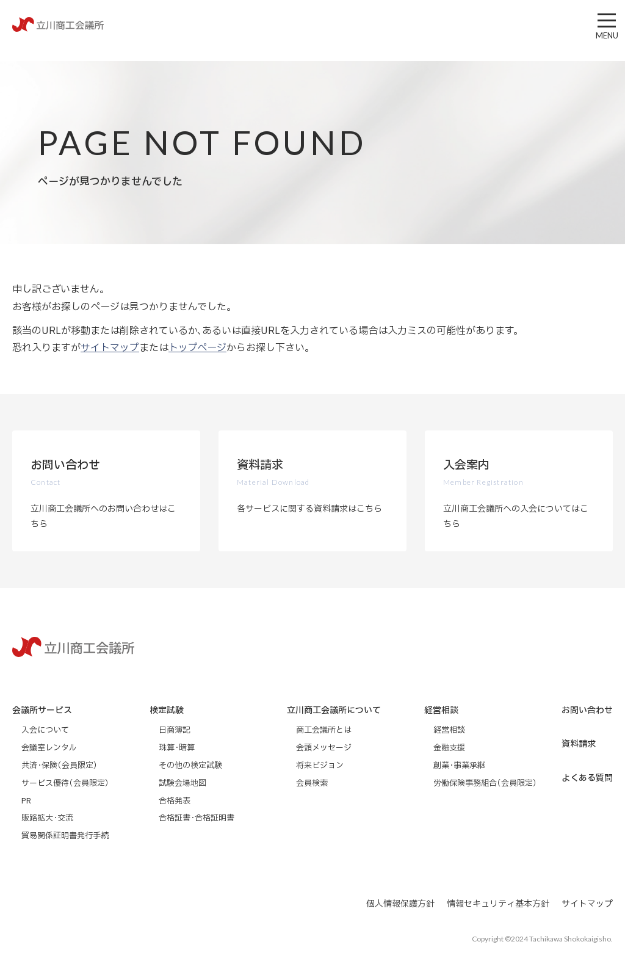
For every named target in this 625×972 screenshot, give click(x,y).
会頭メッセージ (324, 748)
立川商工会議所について (334, 710)
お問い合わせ (587, 710)
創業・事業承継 (459, 766)
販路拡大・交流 (47, 818)
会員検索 (312, 783)
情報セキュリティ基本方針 (498, 904)
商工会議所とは (324, 730)
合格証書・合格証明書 (196, 818)
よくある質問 (587, 778)
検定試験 (167, 710)
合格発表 (174, 801)
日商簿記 (174, 730)
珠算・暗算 (177, 748)
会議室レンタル (48, 748)
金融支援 (449, 748)
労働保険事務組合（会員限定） (485, 783)
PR (26, 801)
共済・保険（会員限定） (59, 766)
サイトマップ (110, 348)
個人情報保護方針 (400, 904)
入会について (45, 730)
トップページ (197, 348)
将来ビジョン (320, 766)
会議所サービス (42, 710)
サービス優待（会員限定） (65, 783)
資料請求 (579, 744)
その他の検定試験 (190, 766)
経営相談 (441, 710)
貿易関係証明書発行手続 (65, 836)
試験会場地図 (182, 783)
